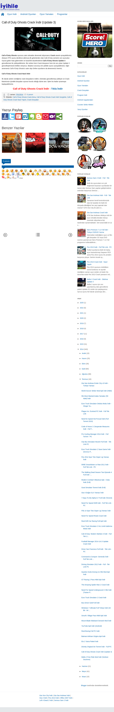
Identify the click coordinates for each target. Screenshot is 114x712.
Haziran (84, 666)
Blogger (84, 685)
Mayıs (84, 671)
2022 (82, 308)
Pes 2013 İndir (53, 698)
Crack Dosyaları (33, 100)
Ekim (83, 364)
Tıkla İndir (57, 88)
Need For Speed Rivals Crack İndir (94, 516)
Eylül (83, 369)
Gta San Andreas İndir (62, 695)
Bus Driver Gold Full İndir (90, 603)
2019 (82, 323)
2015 (82, 344)
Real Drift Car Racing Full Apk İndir (94, 521)
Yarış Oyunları (82, 109)
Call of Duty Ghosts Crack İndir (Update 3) (96, 652)
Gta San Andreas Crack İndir (97, 213)
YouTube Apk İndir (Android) (91, 626)
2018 (82, 328)
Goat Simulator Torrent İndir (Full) (93, 487)
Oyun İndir (12, 14)
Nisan (84, 677)
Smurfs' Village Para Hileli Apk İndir (94, 616)
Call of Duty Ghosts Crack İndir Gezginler (51, 97)
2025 (82, 303)
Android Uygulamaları (85, 100)
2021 (82, 313)
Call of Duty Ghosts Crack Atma (24, 97)
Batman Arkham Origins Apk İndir (93, 636)
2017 (82, 334)
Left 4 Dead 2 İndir (46, 700)
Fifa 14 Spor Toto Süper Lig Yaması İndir (96, 511)
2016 (82, 339)
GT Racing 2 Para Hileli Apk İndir (93, 580)
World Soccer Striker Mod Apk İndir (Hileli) (96, 391)
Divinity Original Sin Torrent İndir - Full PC (96, 647)
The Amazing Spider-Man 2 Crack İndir (95, 585)
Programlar (62, 14)
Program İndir (82, 95)
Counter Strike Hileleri (85, 105)
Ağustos (85, 374)
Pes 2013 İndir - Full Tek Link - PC (99, 247)
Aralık (84, 353)
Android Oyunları (28, 14)
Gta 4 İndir (43, 698)
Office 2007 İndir (66, 698)
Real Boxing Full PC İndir (90, 631)
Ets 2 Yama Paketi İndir (89, 641)
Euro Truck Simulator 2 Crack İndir (93, 597)
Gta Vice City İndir (46, 695)
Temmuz (85, 379)
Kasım (84, 358)
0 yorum (30, 94)
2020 (82, 318)
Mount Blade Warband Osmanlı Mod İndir (96, 621)
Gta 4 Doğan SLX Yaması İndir (92, 493)
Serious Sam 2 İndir (61, 700)
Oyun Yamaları (46, 14)
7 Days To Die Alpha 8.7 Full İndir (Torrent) (96, 498)
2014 (82, 349)
